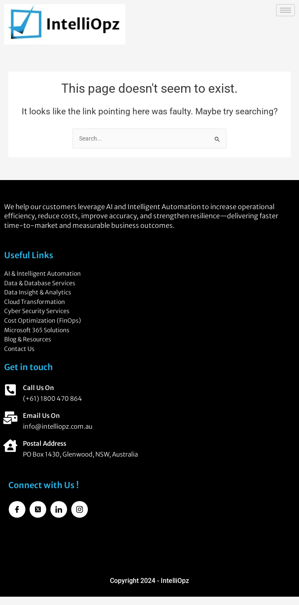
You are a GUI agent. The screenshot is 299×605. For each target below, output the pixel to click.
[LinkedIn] (58, 509)
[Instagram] (79, 509)
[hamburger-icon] (285, 10)
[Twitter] (38, 509)
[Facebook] (17, 509)
